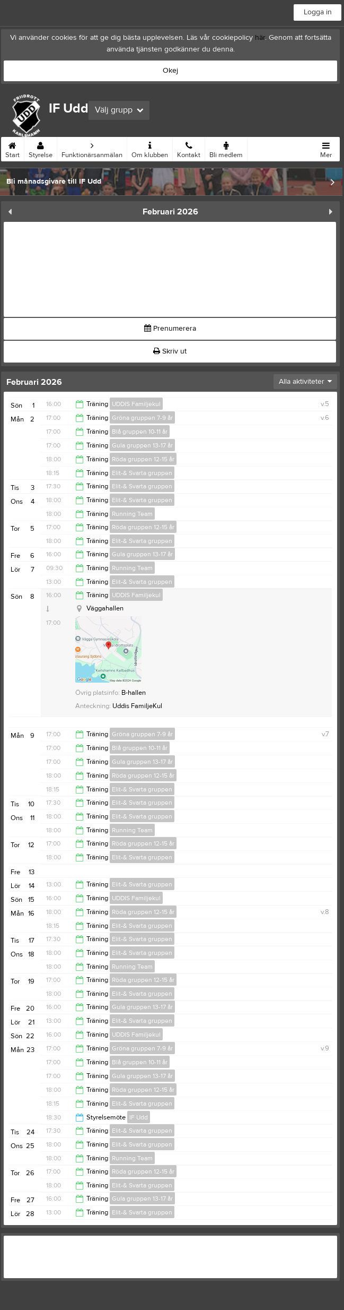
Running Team (132, 514)
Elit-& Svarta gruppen (142, 473)
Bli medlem (226, 148)
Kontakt (188, 148)
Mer (326, 148)
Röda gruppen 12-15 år (143, 459)
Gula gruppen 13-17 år (142, 445)
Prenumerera (170, 328)
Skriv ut (170, 351)
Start (12, 148)
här (260, 37)
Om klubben (149, 148)
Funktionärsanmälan (91, 148)
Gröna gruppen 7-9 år (142, 417)
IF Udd (138, 1117)
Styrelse (40, 148)
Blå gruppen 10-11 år (139, 431)
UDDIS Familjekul (136, 404)
